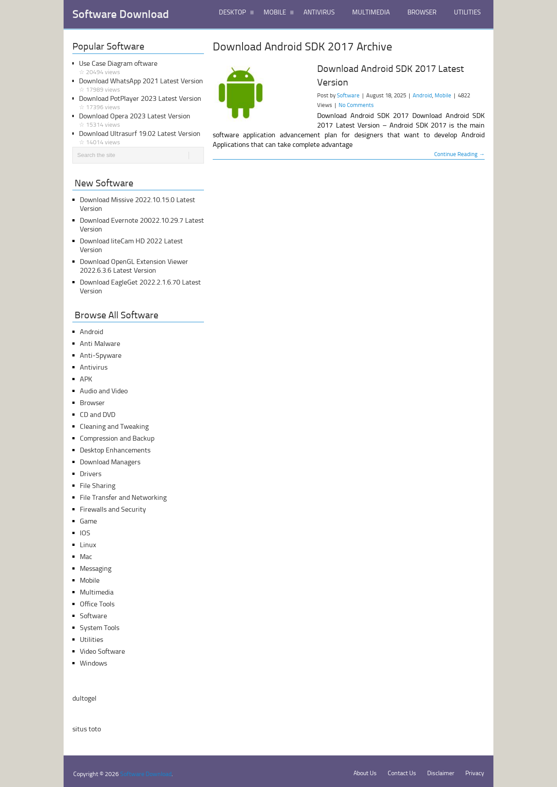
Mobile (443, 95)
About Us (365, 773)
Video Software (102, 651)
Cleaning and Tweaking (114, 426)
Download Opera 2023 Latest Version (141, 120)
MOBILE (275, 12)
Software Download (120, 14)
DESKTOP (232, 12)
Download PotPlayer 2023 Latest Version (141, 103)
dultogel (84, 698)
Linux (88, 545)
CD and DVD (97, 414)
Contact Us (402, 773)
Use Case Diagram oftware (141, 68)
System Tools (99, 627)
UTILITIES (467, 12)
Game (88, 521)
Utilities (91, 639)
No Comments (356, 105)
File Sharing (97, 485)
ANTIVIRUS (319, 12)
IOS (85, 533)
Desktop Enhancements (115, 450)
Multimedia (97, 592)
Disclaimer (440, 773)
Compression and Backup (117, 438)
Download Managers (110, 462)
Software (348, 95)
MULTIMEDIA (371, 12)
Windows (93, 663)
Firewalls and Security (113, 509)
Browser (92, 403)
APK (86, 379)
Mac (86, 556)
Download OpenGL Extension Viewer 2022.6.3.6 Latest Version (134, 265)
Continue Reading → (459, 154)
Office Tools (97, 604)
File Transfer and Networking (123, 497)
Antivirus (93, 367)
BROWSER (421, 12)
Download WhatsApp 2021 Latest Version (141, 85)
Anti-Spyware (100, 355)
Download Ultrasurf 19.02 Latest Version (141, 138)
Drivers (90, 474)
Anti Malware (100, 343)
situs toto (86, 729)
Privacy (474, 773)
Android (422, 95)
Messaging (95, 568)
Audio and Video (104, 391)
